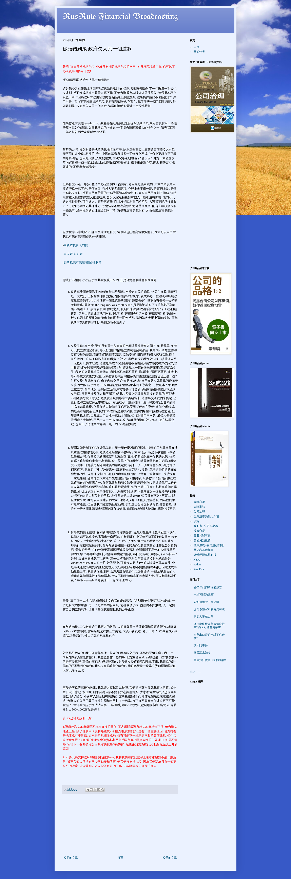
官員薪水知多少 (203, 652)
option (197, 564)
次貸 (196, 521)
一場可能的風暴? (204, 594)
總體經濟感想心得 (205, 554)
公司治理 (199, 511)
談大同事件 (201, 645)
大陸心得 (199, 501)
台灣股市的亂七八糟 (206, 516)
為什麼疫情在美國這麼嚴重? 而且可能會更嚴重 (209, 626)
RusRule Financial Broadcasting (120, 17)
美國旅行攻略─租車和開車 (210, 660)
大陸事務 (199, 506)
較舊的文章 (170, 857)
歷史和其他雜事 (203, 549)
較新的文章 (71, 857)
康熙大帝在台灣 (203, 616)
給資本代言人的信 (76, 245)
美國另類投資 (202, 540)
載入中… (195, 671)
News (197, 559)
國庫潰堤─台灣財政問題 (209, 545)
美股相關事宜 (202, 535)
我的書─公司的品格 (206, 525)
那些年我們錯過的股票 (208, 587)
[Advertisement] (120, 825)
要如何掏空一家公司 (206, 602)
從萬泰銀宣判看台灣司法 (209, 609)
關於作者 (199, 51)
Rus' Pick (199, 569)
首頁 (120, 857)
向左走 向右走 (73, 253)
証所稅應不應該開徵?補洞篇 (82, 262)
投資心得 (199, 530)
